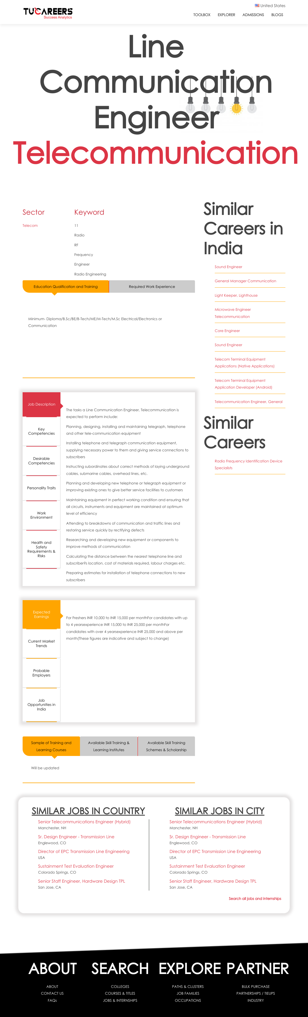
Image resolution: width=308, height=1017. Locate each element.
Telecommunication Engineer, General (248, 401)
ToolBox (202, 14)
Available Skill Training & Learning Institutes (109, 746)
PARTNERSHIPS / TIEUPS (256, 993)
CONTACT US (52, 993)
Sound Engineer (228, 266)
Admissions (253, 14)
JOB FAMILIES (188, 993)
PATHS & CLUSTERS (188, 986)
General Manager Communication (245, 281)
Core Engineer (227, 330)
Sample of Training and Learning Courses (51, 746)
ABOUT (52, 986)
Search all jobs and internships (255, 898)
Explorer (226, 14)
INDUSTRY (256, 1000)
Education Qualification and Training (65, 286)
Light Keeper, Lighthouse (236, 295)
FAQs (52, 1000)
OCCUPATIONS (188, 1000)
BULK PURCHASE (256, 986)
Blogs (277, 14)
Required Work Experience (152, 286)
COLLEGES (120, 986)
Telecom (30, 225)
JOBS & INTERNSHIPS (120, 1000)
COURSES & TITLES (120, 993)
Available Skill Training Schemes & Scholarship (166, 746)
